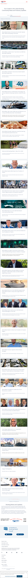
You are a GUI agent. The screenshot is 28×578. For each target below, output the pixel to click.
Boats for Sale (4, 541)
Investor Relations (5, 546)
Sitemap (3, 556)
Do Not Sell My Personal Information (10, 576)
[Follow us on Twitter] (6, 552)
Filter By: (8, 15)
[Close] (27, 573)
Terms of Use (3, 558)
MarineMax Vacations (5, 544)
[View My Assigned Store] (4, 3)
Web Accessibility (4, 560)
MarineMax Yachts (5, 543)
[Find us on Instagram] (11, 552)
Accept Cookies (19, 576)
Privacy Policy (4, 555)
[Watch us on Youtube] (16, 552)
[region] (14, 574)
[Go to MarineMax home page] (4, 1)
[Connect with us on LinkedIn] (21, 552)
